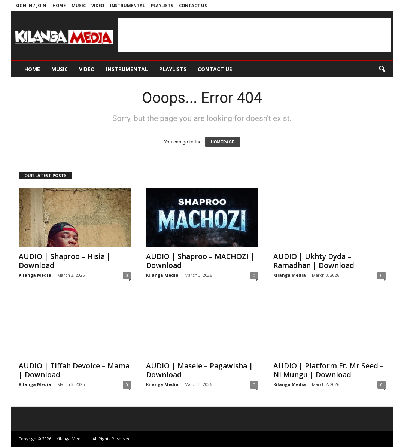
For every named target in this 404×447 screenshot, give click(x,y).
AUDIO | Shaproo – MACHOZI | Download (200, 261)
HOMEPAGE (222, 142)
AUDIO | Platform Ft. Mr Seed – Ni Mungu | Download (328, 370)
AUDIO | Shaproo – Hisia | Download (65, 261)
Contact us (193, 5)
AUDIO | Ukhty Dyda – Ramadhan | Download (313, 261)
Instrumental (127, 5)
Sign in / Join (30, 5)
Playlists (162, 5)
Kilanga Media (35, 275)
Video (97, 5)
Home (59, 5)
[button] (382, 69)
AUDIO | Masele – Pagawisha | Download (199, 370)
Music (79, 5)
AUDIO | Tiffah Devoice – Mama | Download (74, 370)
